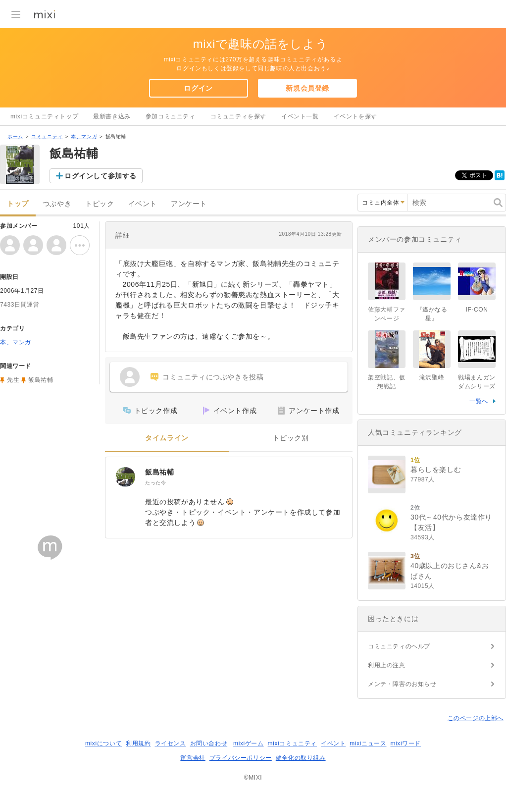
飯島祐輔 (159, 472)
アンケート (189, 204)
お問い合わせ (209, 743)
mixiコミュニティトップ (44, 116)
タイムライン (167, 438)
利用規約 (138, 743)
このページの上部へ (476, 718)
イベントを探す (355, 116)
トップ (18, 204)
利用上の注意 (386, 665)
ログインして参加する (100, 176)
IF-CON (477, 309)
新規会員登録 (307, 88)
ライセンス (170, 743)
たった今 (155, 482)
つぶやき (57, 204)
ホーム (15, 136)
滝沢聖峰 (431, 377)
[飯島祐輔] (125, 477)
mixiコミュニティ (292, 743)
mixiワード (405, 743)
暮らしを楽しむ (435, 470)
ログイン (198, 88)
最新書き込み (112, 116)
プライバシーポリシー (240, 757)
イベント (142, 204)
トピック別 (291, 438)
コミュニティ (47, 136)
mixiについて (103, 743)
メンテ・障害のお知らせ (402, 684)
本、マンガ (84, 136)
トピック (99, 204)
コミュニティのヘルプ (399, 646)
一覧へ (478, 401)
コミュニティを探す (238, 116)
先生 (13, 379)
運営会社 (192, 757)
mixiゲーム (248, 743)
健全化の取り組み (301, 757)
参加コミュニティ (171, 116)
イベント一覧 (300, 116)
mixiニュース (368, 743)
